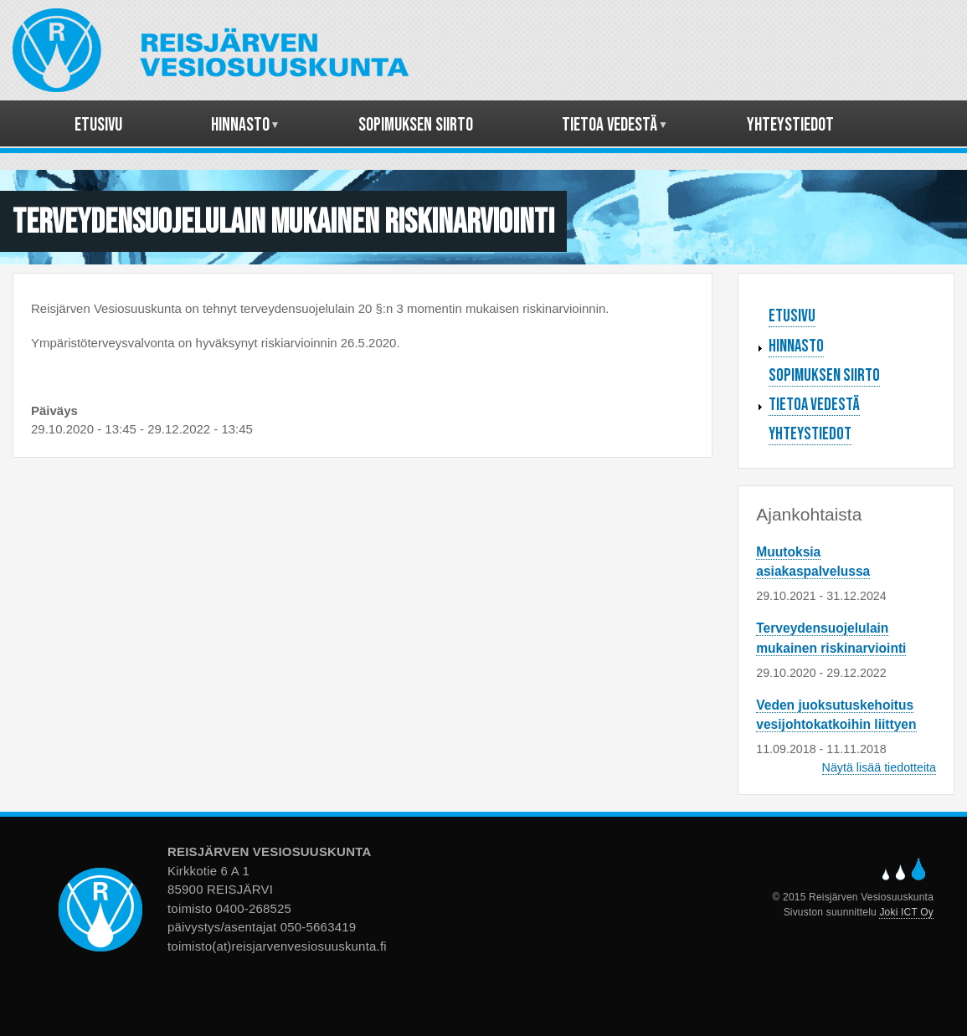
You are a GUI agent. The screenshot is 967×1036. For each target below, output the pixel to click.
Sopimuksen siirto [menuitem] (415, 125)
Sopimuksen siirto (824, 375)
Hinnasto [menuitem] (240, 131)
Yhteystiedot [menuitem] (790, 125)
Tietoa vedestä (814, 404)
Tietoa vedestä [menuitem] (610, 131)
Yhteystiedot (810, 433)
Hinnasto (796, 346)
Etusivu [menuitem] (98, 125)
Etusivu (792, 315)
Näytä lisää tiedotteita (879, 767)
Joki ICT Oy (906, 912)
